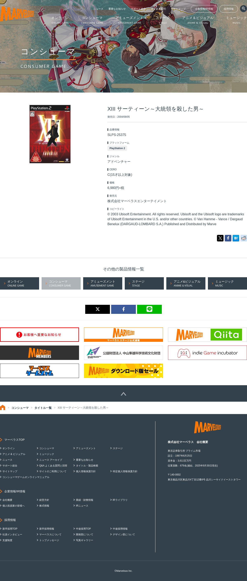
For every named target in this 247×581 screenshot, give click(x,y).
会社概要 (7, 500)
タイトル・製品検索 (87, 465)
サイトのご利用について (52, 471)
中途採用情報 (120, 528)
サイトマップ (178, 8)
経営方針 (44, 500)
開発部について (84, 534)
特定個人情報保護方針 (125, 471)
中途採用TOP (83, 528)
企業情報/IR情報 (204, 8)
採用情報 (229, 8)
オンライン (8, 448)
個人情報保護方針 (86, 471)
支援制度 (7, 540)
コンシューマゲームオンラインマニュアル (25, 477)
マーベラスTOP (14, 439)
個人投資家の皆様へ (13, 505)
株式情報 (44, 505)
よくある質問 (158, 8)
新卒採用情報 (46, 528)
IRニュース (82, 505)
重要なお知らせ (117, 8)
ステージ (118, 448)
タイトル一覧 (43, 407)
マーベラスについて (50, 534)
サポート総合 (138, 8)
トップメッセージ (49, 540)
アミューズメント (86, 448)
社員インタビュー (12, 534)
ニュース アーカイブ (50, 459)
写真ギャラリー (84, 540)
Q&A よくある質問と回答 (53, 465)
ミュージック (46, 454)
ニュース (98, 8)
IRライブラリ (120, 500)
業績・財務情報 (84, 500)
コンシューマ (20, 407)
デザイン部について (124, 534)
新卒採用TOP (9, 528)
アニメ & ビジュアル (13, 454)
